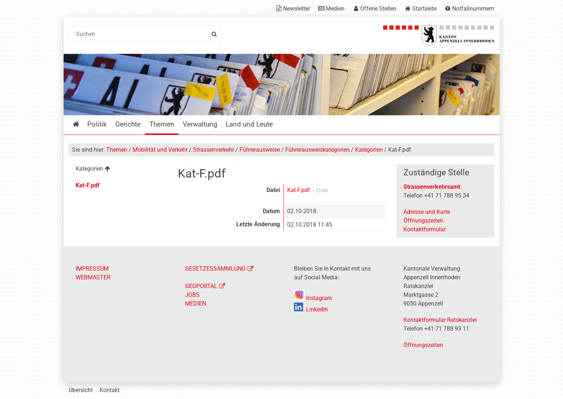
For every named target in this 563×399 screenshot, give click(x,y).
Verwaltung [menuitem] (200, 124)
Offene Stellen (378, 8)
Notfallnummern (473, 8)
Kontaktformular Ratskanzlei (440, 319)
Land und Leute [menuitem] (249, 124)
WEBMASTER (93, 277)
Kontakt (110, 390)
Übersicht (81, 390)
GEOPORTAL (201, 286)
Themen (116, 149)
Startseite (424, 8)
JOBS (192, 294)
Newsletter (296, 8)
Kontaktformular (424, 229)
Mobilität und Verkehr (160, 149)
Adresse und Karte (426, 211)
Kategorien (369, 149)
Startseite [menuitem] (81, 124)
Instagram (313, 298)
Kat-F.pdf (299, 190)
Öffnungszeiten (423, 220)
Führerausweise (260, 149)
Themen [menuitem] (161, 124)
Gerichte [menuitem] (128, 124)
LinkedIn (311, 309)
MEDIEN (195, 303)
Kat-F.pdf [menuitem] (88, 185)
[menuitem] (117, 169)
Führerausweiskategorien (317, 149)
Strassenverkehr (213, 149)
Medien (335, 8)
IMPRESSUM (92, 268)
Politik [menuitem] (97, 124)
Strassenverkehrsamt (431, 186)
